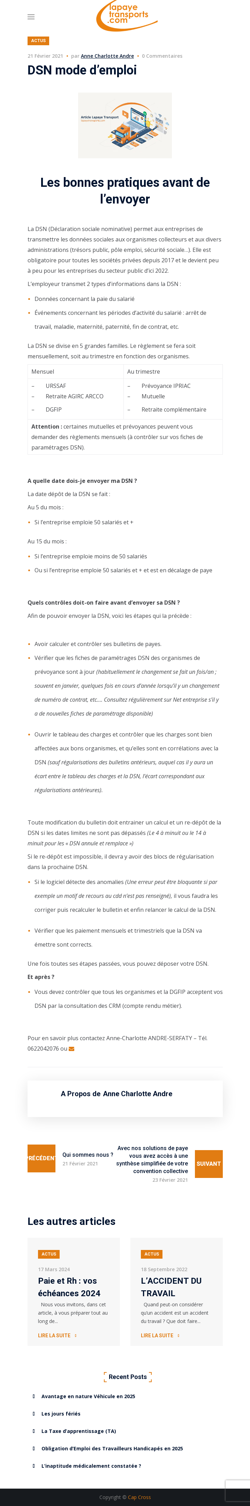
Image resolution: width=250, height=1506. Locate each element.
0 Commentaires (162, 56)
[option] (73, 1292)
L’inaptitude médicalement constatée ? (91, 1466)
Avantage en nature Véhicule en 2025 (88, 1396)
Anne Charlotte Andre (107, 56)
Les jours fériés (61, 1413)
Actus (38, 40)
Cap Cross (139, 1497)
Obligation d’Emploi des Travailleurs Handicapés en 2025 (112, 1448)
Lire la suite (54, 1335)
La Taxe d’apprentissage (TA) (78, 1431)
